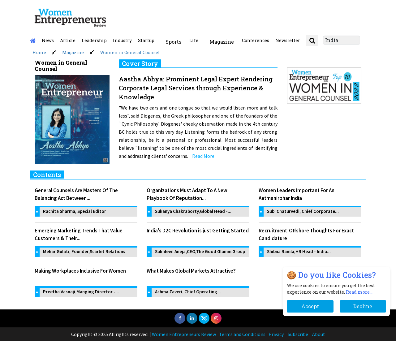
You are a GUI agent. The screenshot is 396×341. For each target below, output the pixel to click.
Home (39, 52)
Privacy (276, 334)
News (48, 40)
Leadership (94, 40)
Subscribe (298, 334)
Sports (173, 41)
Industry (122, 40)
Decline (362, 306)
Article (67, 40)
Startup (146, 40)
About (318, 334)
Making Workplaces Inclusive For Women (80, 270)
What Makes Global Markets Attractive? (191, 270)
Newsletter (287, 40)
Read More (203, 156)
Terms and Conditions (242, 334)
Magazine (221, 41)
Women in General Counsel (130, 52)
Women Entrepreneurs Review (184, 334)
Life (193, 40)
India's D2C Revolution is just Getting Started (198, 230)
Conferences (255, 40)
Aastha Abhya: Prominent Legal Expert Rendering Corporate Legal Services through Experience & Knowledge (196, 88)
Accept (310, 306)
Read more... (359, 292)
